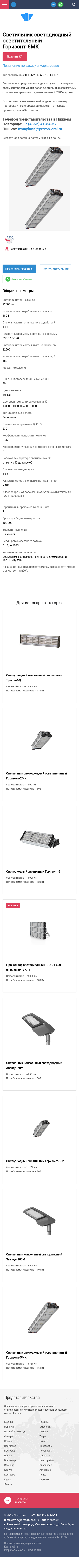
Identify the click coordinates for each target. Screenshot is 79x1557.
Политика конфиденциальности (22, 1543)
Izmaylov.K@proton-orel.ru (40, 129)
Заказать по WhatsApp (21, 279)
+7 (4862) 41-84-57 (39, 124)
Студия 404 (34, 1550)
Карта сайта (11, 1546)
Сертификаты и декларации (28, 249)
